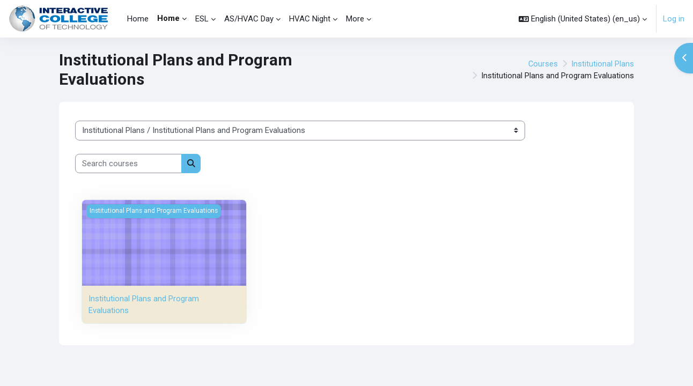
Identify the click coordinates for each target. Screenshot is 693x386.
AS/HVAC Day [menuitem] (249, 19)
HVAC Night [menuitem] (309, 19)
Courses (543, 64)
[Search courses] (128, 164)
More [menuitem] (355, 19)
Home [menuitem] (138, 19)
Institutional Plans (602, 64)
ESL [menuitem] (202, 19)
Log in (673, 19)
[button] (583, 19)
